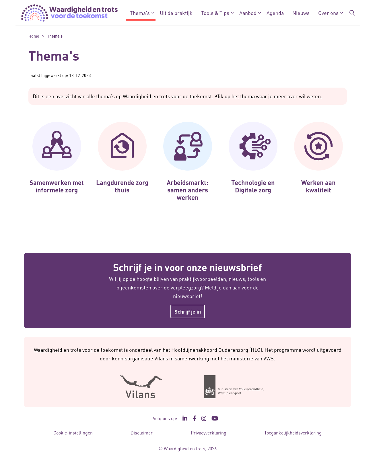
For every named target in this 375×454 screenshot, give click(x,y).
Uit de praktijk (176, 12)
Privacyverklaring (208, 432)
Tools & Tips (215, 12)
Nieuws (301, 12)
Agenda (275, 12)
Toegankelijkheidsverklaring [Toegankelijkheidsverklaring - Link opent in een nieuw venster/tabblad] (293, 432)
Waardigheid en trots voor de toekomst (78, 349)
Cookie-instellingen (73, 432)
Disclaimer (142, 432)
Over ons (328, 12)
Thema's (140, 12)
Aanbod (248, 12)
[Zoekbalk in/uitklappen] (352, 13)
